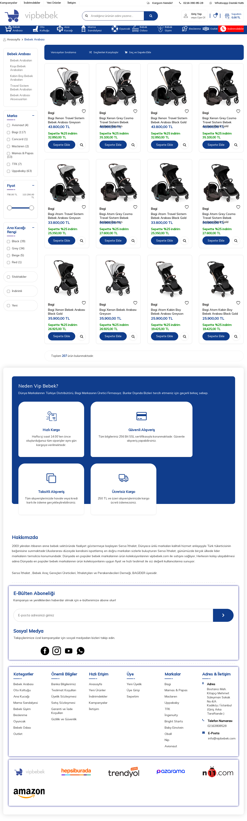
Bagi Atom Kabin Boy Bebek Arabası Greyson (167, 312)
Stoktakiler (17, 277)
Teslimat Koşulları (63, 690)
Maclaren (171, 696)
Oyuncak (121, 29)
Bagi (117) (16, 132)
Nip (167, 740)
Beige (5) (15, 255)
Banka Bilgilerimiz (63, 684)
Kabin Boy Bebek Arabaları (21, 77)
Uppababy (172, 703)
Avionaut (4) (17, 125)
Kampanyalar (8, 2)
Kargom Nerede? (160, 3)
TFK (167, 709)
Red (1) (14, 262)
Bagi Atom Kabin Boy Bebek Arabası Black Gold (220, 312)
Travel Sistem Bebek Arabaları (21, 87)
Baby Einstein (174, 728)
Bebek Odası (140, 29)
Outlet (210, 29)
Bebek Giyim (164, 29)
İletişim (71, 2)
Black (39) (16, 241)
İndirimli (14, 291)
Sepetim (133, 696)
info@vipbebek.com (222, 738)
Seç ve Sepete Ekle (138, 52)
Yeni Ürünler (54, 2)
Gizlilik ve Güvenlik (64, 719)
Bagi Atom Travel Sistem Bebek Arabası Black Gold (168, 216)
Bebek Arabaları (21, 60)
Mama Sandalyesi (91, 29)
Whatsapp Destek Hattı (227, 3)
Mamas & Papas (176, 690)
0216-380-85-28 (191, 3)
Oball (168, 734)
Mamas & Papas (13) (20, 155)
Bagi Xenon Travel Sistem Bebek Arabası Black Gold (169, 120)
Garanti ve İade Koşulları (62, 711)
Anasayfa (11, 39)
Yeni (12, 305)
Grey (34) (15, 248)
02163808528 (216, 726)
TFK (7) (14, 164)
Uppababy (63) (19, 171)
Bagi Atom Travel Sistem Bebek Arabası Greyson (65, 216)
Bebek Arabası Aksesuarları (20, 97)
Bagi (51, 113)
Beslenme (191, 29)
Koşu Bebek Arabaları (18, 68)
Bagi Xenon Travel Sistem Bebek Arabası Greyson (66, 120)
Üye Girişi (133, 690)
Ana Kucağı (65, 29)
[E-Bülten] (223, 615)
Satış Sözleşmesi (63, 703)
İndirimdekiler (32, 2)
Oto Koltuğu (40, 29)
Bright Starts (174, 721)
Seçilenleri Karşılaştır (103, 52)
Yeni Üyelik (134, 684)
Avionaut (171, 746)
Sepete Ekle (61, 145)
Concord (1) (17, 139)
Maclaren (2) (18, 146)
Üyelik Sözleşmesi (63, 696)
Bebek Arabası (14, 29)
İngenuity (171, 715)
